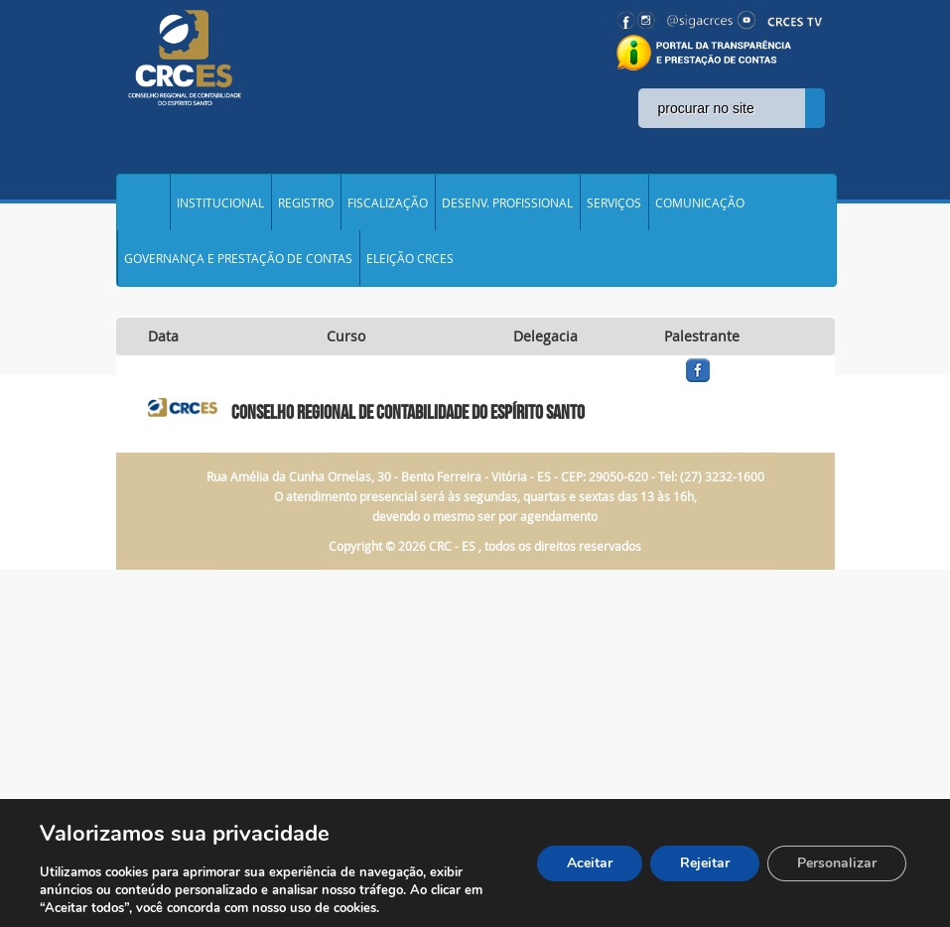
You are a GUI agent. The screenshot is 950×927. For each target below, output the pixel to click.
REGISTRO (306, 202)
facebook (745, 382)
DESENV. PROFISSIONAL (507, 202)
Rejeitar (705, 863)
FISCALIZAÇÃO (387, 202)
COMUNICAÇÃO (700, 202)
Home (143, 202)
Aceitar (589, 863)
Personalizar (837, 863)
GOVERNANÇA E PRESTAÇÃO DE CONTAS (238, 258)
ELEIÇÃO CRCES (410, 258)
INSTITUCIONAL (220, 202)
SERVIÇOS (614, 202)
